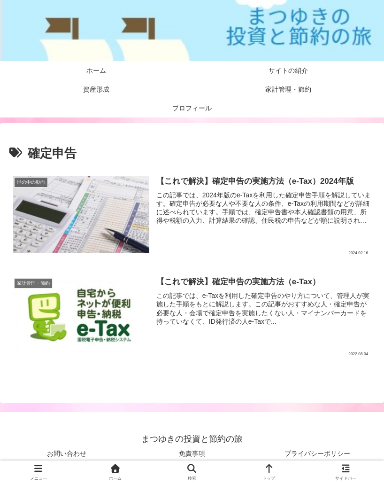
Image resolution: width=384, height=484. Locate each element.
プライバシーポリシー (317, 453)
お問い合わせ (66, 453)
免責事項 (192, 453)
